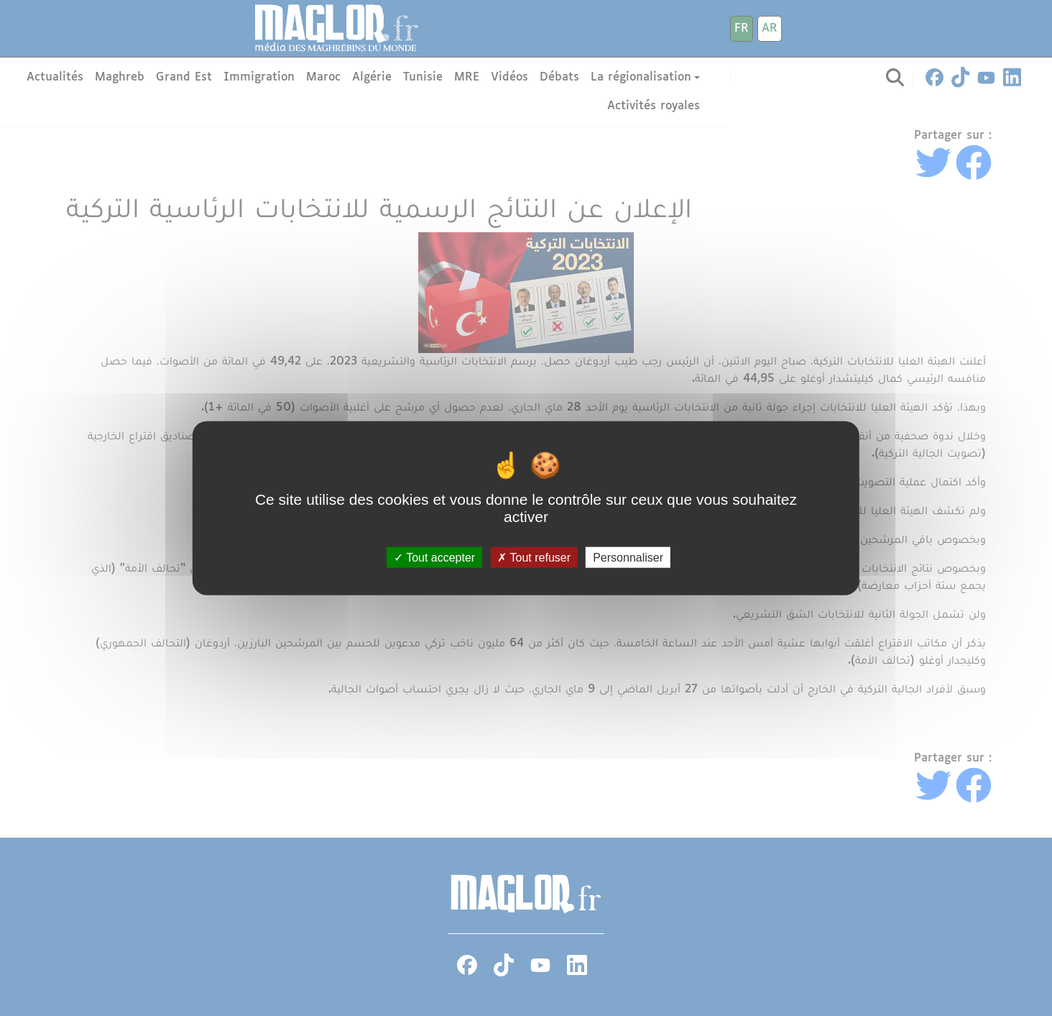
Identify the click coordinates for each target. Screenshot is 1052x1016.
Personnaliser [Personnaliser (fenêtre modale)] (628, 558)
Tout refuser (534, 558)
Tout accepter (434, 558)
